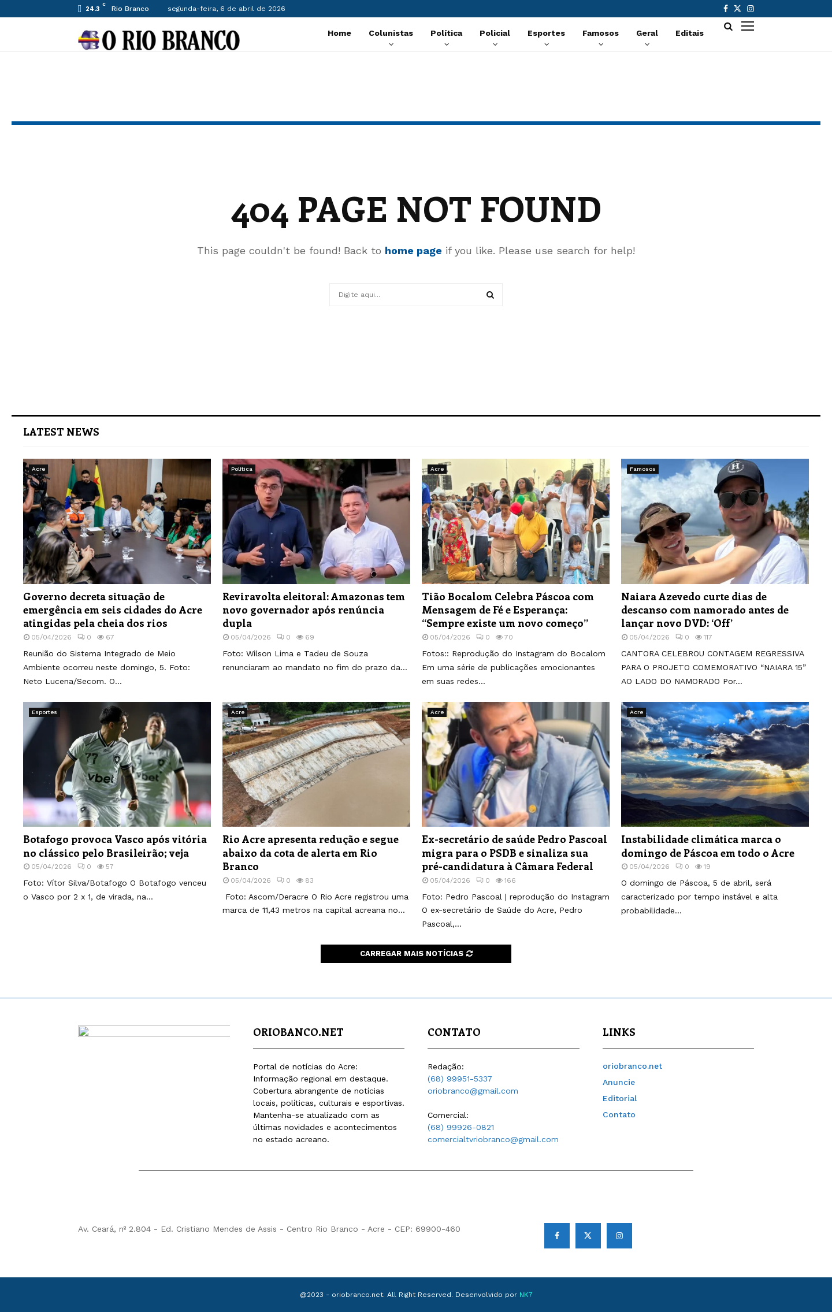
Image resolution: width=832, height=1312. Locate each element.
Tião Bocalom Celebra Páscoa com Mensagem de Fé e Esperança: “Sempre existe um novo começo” (508, 609)
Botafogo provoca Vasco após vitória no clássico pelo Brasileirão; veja (115, 845)
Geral (647, 33)
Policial (495, 33)
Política (446, 33)
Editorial (620, 1098)
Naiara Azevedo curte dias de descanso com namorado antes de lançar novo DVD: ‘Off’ (705, 609)
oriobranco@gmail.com (473, 1090)
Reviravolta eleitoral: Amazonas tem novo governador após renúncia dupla (313, 609)
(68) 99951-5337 (460, 1078)
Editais (689, 33)
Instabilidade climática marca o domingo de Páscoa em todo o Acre (707, 845)
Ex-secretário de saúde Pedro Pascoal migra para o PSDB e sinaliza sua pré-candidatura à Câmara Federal (514, 852)
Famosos (600, 33)
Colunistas (391, 33)
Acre (38, 469)
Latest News (61, 431)
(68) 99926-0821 (461, 1127)
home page (413, 250)
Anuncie (619, 1082)
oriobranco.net (632, 1066)
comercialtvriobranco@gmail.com (493, 1139)
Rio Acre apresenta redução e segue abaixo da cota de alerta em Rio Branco (310, 852)
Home (339, 33)
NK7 (526, 1295)
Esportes (546, 33)
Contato (619, 1114)
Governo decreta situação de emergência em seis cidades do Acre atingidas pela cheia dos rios (112, 609)
